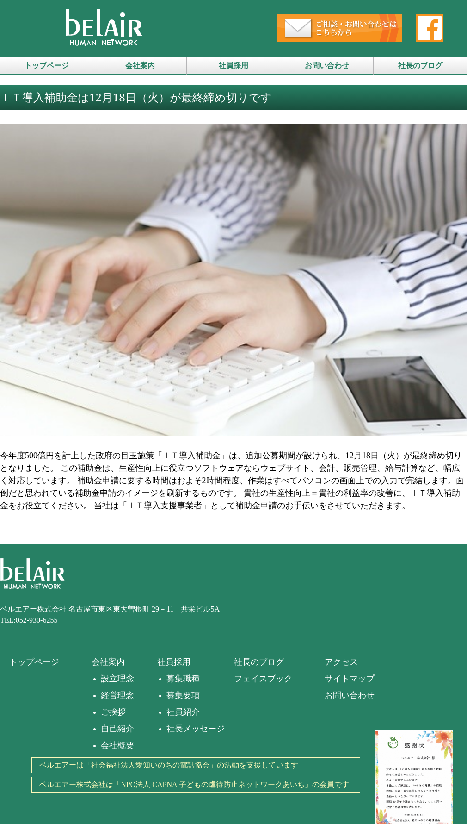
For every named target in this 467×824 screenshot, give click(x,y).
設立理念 (117, 678)
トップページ (47, 65)
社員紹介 (183, 712)
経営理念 (117, 695)
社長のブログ (420, 65)
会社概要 (117, 745)
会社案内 (140, 65)
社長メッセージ (195, 728)
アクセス (341, 662)
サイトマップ (350, 678)
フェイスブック (263, 678)
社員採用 (233, 65)
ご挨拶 (113, 712)
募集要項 (183, 695)
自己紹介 (117, 728)
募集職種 (183, 678)
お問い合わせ (327, 65)
